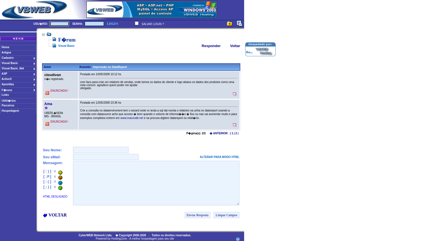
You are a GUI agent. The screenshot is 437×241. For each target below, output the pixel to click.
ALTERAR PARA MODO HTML (219, 157)
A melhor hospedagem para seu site (151, 238)
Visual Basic (66, 45)
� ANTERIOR (219, 133)
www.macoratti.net (131, 118)
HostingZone (119, 238)
